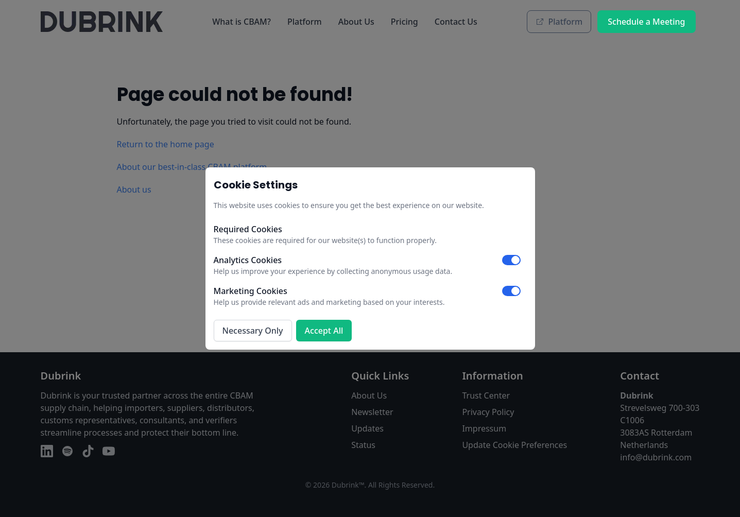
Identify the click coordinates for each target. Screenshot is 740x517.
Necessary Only (252, 330)
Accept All (324, 330)
